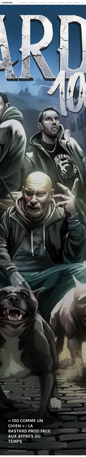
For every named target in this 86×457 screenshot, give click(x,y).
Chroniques (52, 2)
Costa (24, 451)
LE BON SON (7, 2)
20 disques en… (33, 2)
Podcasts (43, 2)
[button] (82, 2)
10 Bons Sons (23, 2)
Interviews (61, 2)
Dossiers (76, 2)
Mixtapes (69, 2)
